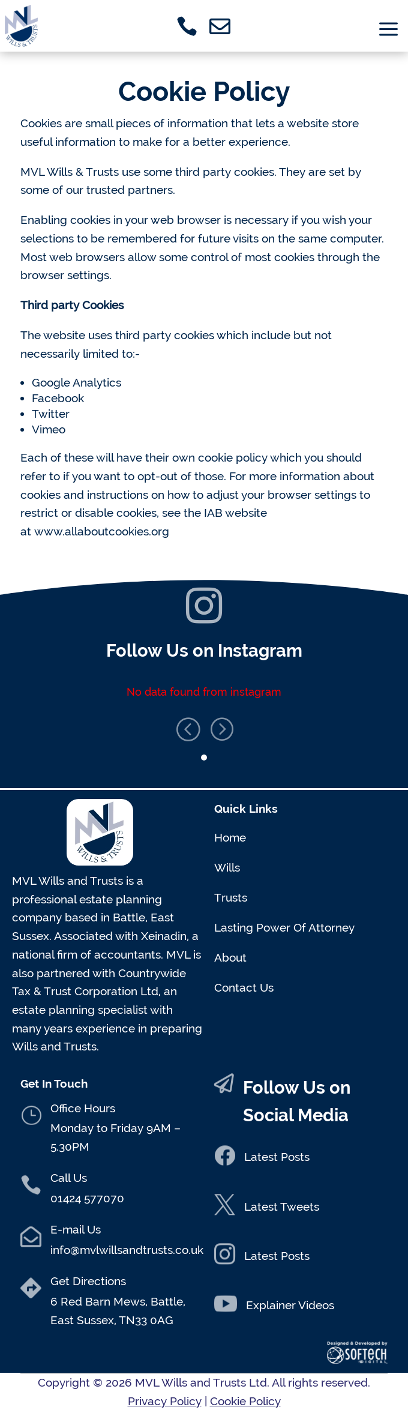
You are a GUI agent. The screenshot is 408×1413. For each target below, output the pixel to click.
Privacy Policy (165, 1401)
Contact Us (244, 987)
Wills (227, 867)
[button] (221, 723)
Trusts (230, 897)
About (230, 957)
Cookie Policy (245, 1401)
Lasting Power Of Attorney (284, 927)
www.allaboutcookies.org (101, 531)
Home (230, 837)
